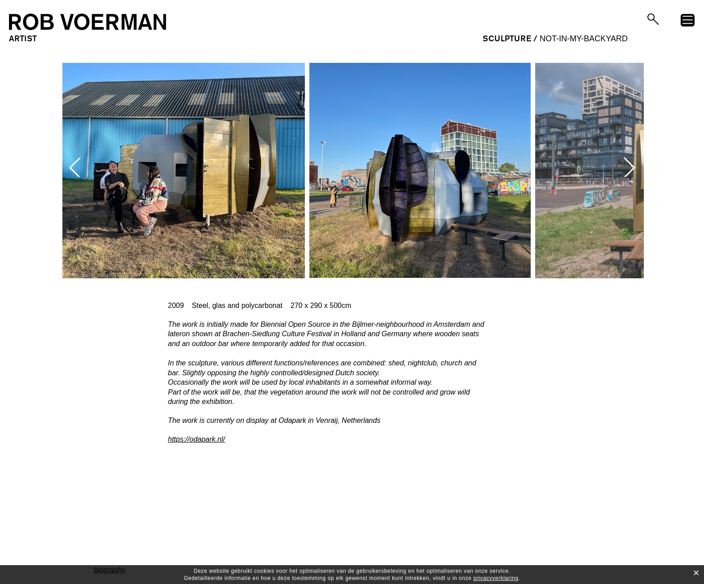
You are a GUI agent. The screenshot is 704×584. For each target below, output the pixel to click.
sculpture (507, 39)
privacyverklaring (495, 578)
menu (688, 21)
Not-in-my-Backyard (584, 38)
